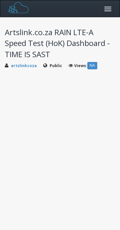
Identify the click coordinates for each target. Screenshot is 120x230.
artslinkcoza (24, 65)
